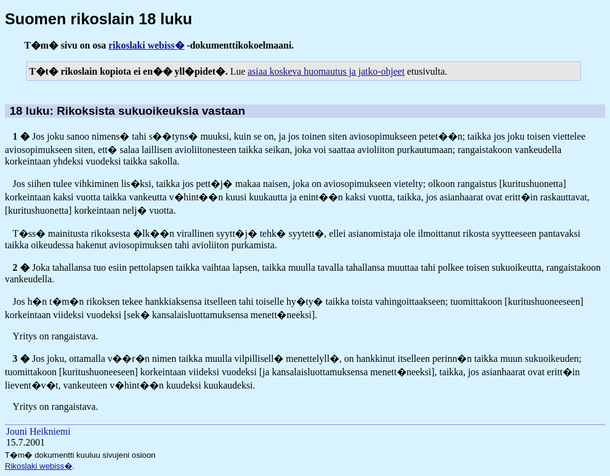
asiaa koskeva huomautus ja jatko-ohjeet (326, 71)
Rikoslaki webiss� (38, 466)
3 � (21, 358)
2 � (21, 267)
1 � (21, 136)
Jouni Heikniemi (38, 431)
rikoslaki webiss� (147, 45)
